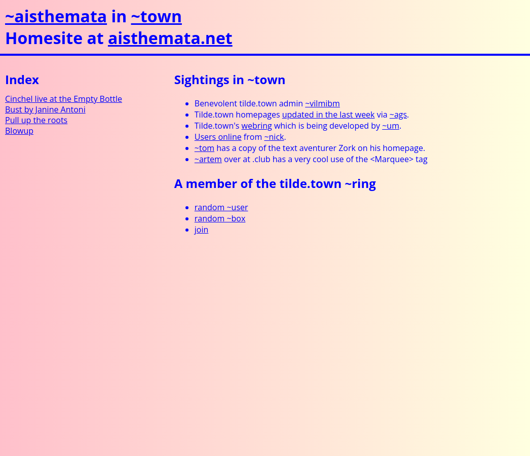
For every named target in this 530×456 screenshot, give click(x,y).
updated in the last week (328, 114)
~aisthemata (56, 16)
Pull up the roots (36, 120)
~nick (274, 136)
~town (156, 16)
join (202, 229)
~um (390, 125)
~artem (208, 159)
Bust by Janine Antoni (45, 109)
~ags (398, 114)
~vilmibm (322, 103)
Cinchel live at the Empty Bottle (63, 98)
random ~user (221, 207)
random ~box (220, 218)
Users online (218, 136)
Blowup (19, 130)
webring (257, 125)
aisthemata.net (170, 38)
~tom (204, 148)
